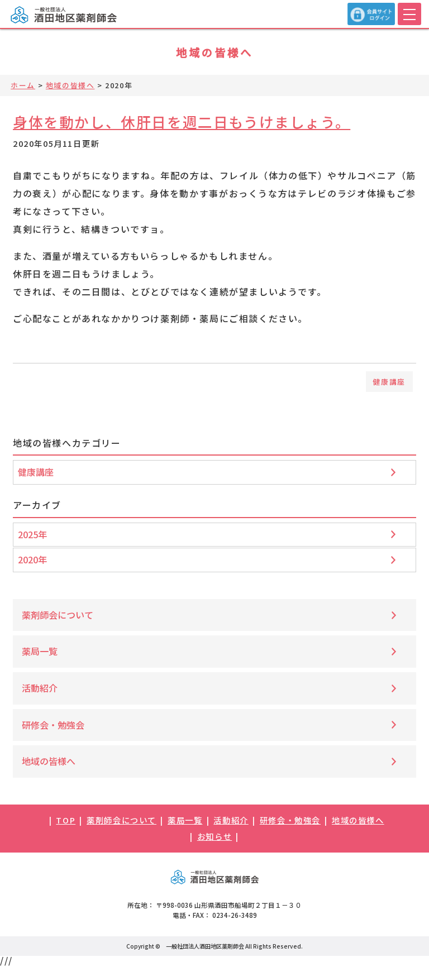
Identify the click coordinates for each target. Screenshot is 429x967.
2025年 (32, 534)
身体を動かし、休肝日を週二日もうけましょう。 (181, 121)
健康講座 (389, 381)
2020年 (32, 559)
